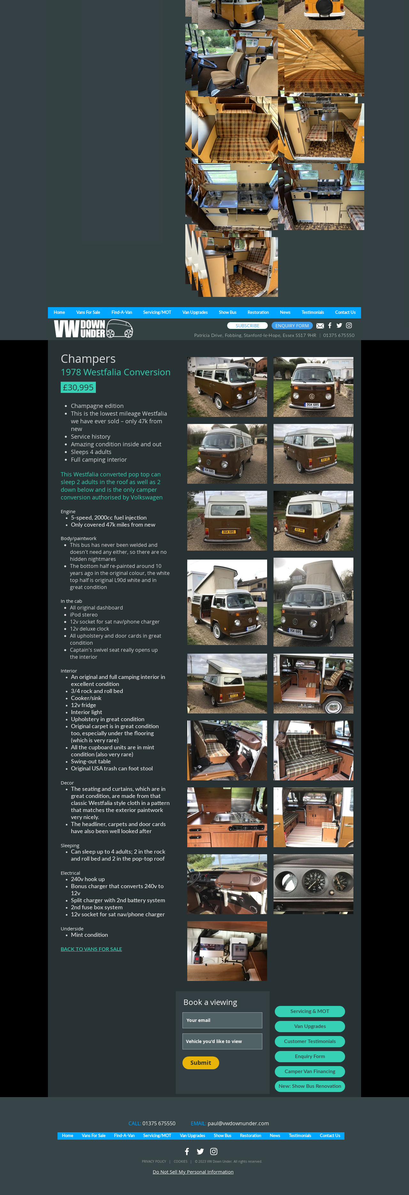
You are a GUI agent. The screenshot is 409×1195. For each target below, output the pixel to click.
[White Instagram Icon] (349, 325)
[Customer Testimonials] (310, 1041)
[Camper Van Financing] (310, 1071)
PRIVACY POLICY (154, 1161)
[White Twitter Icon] (339, 325)
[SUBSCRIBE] (247, 325)
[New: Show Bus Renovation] (310, 1086)
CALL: (135, 1123)
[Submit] (200, 1062)
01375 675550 (159, 1123)
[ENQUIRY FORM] (292, 325)
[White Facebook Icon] (330, 325)
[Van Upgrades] (310, 1026)
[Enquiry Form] (310, 1056)
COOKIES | (184, 1161)
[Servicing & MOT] (310, 1011)
